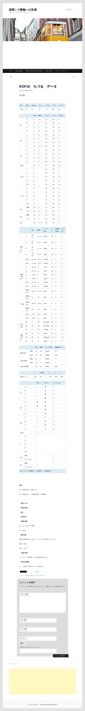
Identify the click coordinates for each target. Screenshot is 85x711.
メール (24, 629)
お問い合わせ (49, 71)
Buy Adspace (19, 71)
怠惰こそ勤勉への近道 (23, 9)
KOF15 (27, 575)
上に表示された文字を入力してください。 (29, 647)
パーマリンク (42, 575)
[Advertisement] (42, 55)
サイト (22, 638)
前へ (10, 77)
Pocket (37, 571)
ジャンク (36, 575)
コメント (24, 594)
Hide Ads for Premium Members (34, 71)
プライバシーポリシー (61, 71)
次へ (74, 77)
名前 (23, 620)
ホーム (11, 71)
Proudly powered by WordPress (48, 704)
